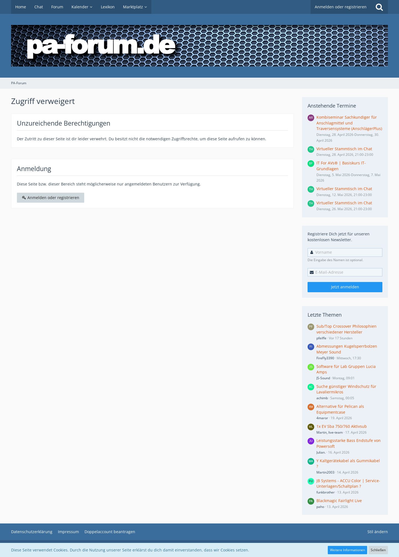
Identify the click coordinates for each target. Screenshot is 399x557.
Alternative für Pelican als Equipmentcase (340, 409)
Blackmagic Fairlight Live (339, 500)
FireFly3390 (325, 358)
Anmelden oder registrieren (341, 6)
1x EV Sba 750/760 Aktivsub (341, 426)
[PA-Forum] (199, 45)
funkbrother (325, 492)
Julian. (321, 452)
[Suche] (379, 7)
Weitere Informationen (347, 550)
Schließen (378, 550)
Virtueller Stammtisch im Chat (344, 148)
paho (320, 506)
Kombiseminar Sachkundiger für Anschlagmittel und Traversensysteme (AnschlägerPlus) (349, 123)
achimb (322, 398)
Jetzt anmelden (345, 286)
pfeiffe (321, 338)
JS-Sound (323, 378)
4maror (322, 418)
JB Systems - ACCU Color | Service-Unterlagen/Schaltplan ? (348, 483)
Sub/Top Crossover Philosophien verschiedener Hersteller (346, 329)
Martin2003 (325, 472)
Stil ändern (377, 531)
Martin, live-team (329, 432)
